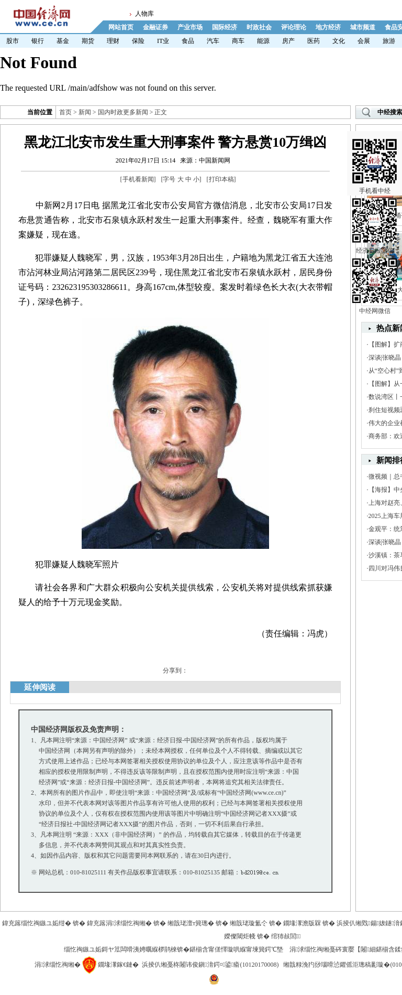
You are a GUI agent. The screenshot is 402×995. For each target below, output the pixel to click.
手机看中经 (374, 158)
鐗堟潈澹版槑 (302, 923)
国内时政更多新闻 (123, 112)
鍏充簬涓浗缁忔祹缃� (119, 923)
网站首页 (120, 27)
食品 (188, 41)
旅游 (389, 41)
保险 (138, 41)
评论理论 (293, 27)
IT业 (163, 41)
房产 (288, 41)
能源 (263, 41)
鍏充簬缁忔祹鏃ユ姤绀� (36, 923)
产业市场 (190, 27)
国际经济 (224, 27)
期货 (88, 41)
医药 (313, 41)
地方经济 (328, 27)
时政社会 (259, 27)
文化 (338, 41)
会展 (364, 41)
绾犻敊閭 (286, 936)
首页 (65, 112)
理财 (113, 41)
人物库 (144, 13)
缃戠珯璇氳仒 (248, 923)
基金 (63, 41)
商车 (238, 41)
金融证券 (155, 27)
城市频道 (362, 27)
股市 (12, 41)
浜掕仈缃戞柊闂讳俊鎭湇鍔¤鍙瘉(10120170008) (210, 964)
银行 (37, 41)
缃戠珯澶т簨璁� (191, 923)
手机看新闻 (138, 179)
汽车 (213, 41)
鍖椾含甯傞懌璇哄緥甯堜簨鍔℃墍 (236, 949)
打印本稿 (221, 179)
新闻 (85, 112)
